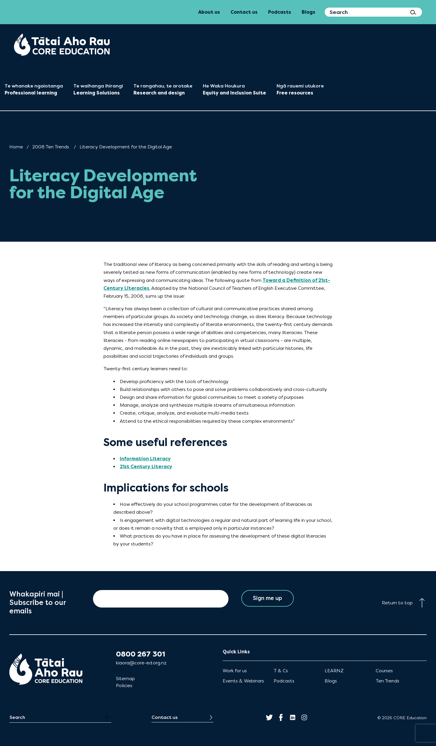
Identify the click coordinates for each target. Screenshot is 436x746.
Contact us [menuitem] (244, 12)
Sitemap (125, 678)
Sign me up (267, 598)
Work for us (235, 670)
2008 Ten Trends (50, 147)
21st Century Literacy (146, 466)
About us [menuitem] (209, 12)
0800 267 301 (140, 654)
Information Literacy (145, 458)
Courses (384, 670)
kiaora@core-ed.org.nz (141, 663)
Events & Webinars (243, 681)
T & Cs (281, 670)
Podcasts (284, 681)
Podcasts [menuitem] (279, 12)
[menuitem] (62, 45)
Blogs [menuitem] (308, 12)
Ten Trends (387, 681)
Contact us (165, 717)
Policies (124, 685)
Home (16, 147)
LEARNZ (334, 670)
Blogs (331, 681)
